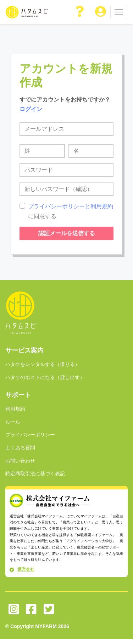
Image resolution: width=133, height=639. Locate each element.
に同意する (70, 211)
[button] (80, 12)
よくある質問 (20, 448)
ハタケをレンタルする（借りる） (42, 364)
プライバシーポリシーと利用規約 (70, 206)
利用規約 (15, 409)
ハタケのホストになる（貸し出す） (45, 377)
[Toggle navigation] (118, 12)
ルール (12, 422)
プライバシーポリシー (30, 434)
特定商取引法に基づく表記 (35, 473)
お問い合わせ (20, 461)
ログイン (31, 109)
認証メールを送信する (66, 233)
